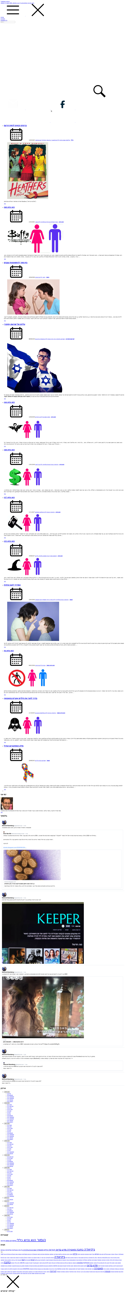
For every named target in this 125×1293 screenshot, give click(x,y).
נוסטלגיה (112, 1268)
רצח (11, 1271)
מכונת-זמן (60, 1265)
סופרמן (90, 1268)
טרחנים (62, 1262)
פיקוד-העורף (4, 1268)
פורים (21, 1268)
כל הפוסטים (4, 20)
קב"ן (81, 1271)
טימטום (91, 1262)
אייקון (45, 1250)
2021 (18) (7, 1186)
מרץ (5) (9, 1191)
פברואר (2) (10, 1156)
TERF (2, 1254)
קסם (36, 1271)
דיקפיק (29, 1257)
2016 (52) (7, 1103)
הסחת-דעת (79, 1260)
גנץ (44, 1257)
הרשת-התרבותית (57, 1260)
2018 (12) (7, 1140)
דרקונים (18, 1257)
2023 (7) (7, 1201)
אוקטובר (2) (10, 1182)
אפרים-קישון (41, 1254)
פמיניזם (116, 1271)
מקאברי (53, 140)
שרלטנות (25, 1273)
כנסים (7, 1241)
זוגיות (49, 339)
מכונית (64, 1265)
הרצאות (64, 1260)
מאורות (106, 1265)
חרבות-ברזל (100, 1263)
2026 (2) (7, 1229)
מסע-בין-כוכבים (20, 1265)
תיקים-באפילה (16, 1273)
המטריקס (94, 1260)
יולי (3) (9, 1093)
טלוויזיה (43, 222)
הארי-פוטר (12, 1257)
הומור (47, 277)
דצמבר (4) (10, 1101)
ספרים (63, 1268)
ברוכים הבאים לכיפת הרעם (15, 125)
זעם (40, 140)
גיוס (66, 1257)
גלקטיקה (48, 1257)
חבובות (19, 1260)
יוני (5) (9, 1220)
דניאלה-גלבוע (23, 1257)
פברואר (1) (10, 1144)
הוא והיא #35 (9, 541)
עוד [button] (2, 812)
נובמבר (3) (10, 1183)
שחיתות (37, 1273)
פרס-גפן (37, 339)
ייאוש (50, 1262)
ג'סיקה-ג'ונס (71, 1257)
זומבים (45, 417)
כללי (72, 140)
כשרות (12, 1262)
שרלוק (29, 1273)
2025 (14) (7, 1215)
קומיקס (37, 512)
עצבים (39, 1268)
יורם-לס (54, 1262)
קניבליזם (40, 1271)
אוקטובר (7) (10, 1118)
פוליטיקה (8, 1250)
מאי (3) (9, 1130)
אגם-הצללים (107, 1254)
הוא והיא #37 (9, 497)
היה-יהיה (53, 339)
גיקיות (52, 1257)
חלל (110, 1262)
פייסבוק (15, 1268)
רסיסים (14, 1271)
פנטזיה (112, 1271)
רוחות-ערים (20, 1271)
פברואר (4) (10, 1190)
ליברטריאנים (119, 1265)
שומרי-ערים (42, 1273)
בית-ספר (48, 140)
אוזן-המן (101, 1254)
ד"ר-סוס (39, 1257)
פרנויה (37, 665)
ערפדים (37, 417)
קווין (75, 1271)
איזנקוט (83, 1254)
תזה (21, 1273)
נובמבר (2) (10, 1199)
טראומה (74, 1262)
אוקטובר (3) (10, 1136)
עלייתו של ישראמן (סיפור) (14, 324)
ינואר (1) (9, 1169)
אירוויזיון (64, 1254)
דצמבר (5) (10, 1139)
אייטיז (61, 140)
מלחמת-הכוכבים (39, 713)
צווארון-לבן (86, 1271)
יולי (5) (9, 1114)
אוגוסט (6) (10, 1180)
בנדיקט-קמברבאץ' (83, 1257)
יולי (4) (9, 1178)
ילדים (57, 140)
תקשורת (3, 1273)
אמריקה (56, 1254)
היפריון (108, 1260)
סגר (36, 222)
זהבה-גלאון (38, 1260)
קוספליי (59, 1271)
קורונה (37, 277)
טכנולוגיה (14, 1250)
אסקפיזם (46, 1254)
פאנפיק (31, 1268)
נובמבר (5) (10, 1204)
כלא (18, 1262)
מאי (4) (9, 1175)
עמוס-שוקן (46, 1268)
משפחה (3, 1265)
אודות (2, 17)
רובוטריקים (26, 1271)
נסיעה (107, 1268)
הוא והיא (61, 222)
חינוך (43, 277)
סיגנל (78, 1268)
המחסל (99, 1260)
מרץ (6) (9, 1172)
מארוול (102, 1265)
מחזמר (37, 140)
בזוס (118, 1257)
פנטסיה (42, 339)
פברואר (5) (10, 1106)
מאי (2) (9, 1111)
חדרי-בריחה (14, 1260)
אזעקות (87, 1254)
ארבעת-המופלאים (27, 1254)
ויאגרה (47, 1260)
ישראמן (72, 339)
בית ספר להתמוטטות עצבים (15, 263)
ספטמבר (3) (10, 1134)
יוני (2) (9, 1177)
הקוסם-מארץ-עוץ (52, 556)
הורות (52, 464)
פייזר (18, 1268)
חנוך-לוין (107, 1262)
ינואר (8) (9, 1104)
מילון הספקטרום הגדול (13, 746)
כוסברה (27, 1262)
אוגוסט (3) (10, 1161)
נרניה (104, 1268)
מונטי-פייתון (80, 1265)
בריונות (76, 1257)
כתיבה (79, 1249)
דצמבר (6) (10, 1122)
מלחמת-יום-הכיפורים (38, 1265)
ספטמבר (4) (10, 1117)
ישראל (30, 1262)
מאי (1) (9, 1148)
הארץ (8, 1257)
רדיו (34, 1271)
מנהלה (31, 1265)
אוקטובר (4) (10, 1098)
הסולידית (85, 1260)
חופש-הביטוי (8, 1260)
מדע (99, 1265)
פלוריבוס (121, 1271)
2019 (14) (7, 1155)
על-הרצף (51, 1268)
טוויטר (95, 1262)
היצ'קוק (104, 1260)
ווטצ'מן (51, 1260)
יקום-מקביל (36, 1262)
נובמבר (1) (10, 1100)
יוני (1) (9, 1112)
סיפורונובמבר (71, 1268)
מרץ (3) (9, 1145)
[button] (5, 791)
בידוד (111, 1257)
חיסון (113, 1262)
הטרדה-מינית (118, 1260)
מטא (72, 1265)
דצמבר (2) (10, 1228)
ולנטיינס (43, 1260)
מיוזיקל (44, 140)
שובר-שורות (4, 1271)
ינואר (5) (9, 1188)
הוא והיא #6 (9, 651)
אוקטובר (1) (10, 1225)
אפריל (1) (10, 1158)
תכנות (10, 1273)
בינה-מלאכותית (106, 1257)
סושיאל (82, 1268)
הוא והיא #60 (9, 207)
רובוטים (31, 1271)
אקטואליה (34, 1254)
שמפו (33, 1273)
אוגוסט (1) (10, 1194)
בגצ (5, 1254)
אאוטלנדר (120, 1254)
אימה (48, 417)
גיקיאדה (58, 339)
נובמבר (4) (10, 1120)
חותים (119, 1262)
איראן (68, 1254)
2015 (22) (7, 1092)
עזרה (55, 1268)
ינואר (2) (9, 1125)
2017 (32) (7, 1123)
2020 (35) (7, 1167)
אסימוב (51, 1254)
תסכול (7, 1273)
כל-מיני (37, 464)
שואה (8, 1271)
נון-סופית (117, 1268)
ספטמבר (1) (10, 1152)
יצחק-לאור (42, 1262)
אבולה (116, 1254)
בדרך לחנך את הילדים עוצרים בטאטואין (20, 698)
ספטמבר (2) (10, 1096)
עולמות (59, 1269)
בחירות (115, 1257)
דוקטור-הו (34, 1257)
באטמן (20, 1254)
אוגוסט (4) (10, 1115)
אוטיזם (63, 339)
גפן (42, 1257)
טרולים (66, 1262)
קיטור (47, 1271)
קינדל (44, 1271)
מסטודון (27, 1265)
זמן (26, 1260)
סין (76, 1268)
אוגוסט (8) (10, 1095)
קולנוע (41, 512)
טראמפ (70, 1262)
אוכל (93, 1254)
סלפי (67, 1268)
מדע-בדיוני (49, 599)
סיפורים (3, 18)
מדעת (84, 1265)
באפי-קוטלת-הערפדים (51, 222)
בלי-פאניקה (91, 1257)
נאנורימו (122, 1268)
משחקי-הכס (42, 599)
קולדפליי (71, 1271)
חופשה (45, 556)
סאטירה (71, 1249)
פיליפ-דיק (10, 1268)
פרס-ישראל (92, 1271)
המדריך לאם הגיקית (12, 585)
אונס (64, 140)
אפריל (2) (10, 1109)
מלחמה (55, 1265)
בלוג (96, 1257)
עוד (5, 203)
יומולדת (58, 1262)
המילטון (90, 1260)
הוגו (5, 1257)
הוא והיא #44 (9, 402)
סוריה (86, 1268)
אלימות (67, 140)
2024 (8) (7, 1206)
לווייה (2, 1262)
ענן (42, 1268)
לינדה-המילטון (112, 1265)
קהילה (78, 1271)
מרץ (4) (9, 1107)
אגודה (112, 1254)
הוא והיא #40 (9, 450)
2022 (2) (7, 1197)
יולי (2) (9, 1222)
